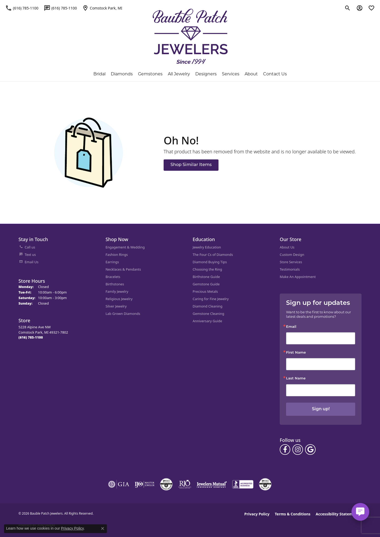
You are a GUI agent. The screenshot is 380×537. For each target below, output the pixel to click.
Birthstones (115, 284)
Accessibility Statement (337, 513)
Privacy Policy (256, 513)
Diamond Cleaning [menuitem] (207, 306)
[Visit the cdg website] (166, 484)
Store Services (291, 262)
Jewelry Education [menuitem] (207, 247)
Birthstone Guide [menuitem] (206, 276)
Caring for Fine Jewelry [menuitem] (211, 298)
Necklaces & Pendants (123, 269)
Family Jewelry (117, 291)
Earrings (112, 262)
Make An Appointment (298, 276)
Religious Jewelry (119, 298)
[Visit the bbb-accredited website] (242, 484)
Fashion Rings (117, 254)
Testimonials (290, 269)
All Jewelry (179, 73)
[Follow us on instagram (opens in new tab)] (297, 449)
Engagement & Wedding (125, 247)
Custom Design (292, 254)
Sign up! (321, 409)
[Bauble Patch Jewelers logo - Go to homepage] (190, 36)
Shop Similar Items (191, 165)
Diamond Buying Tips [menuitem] (210, 262)
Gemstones (150, 73)
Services (230, 73)
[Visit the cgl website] (265, 484)
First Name (296, 352)
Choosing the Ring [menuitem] (207, 269)
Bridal (99, 73)
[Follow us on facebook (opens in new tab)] (285, 449)
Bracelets (113, 276)
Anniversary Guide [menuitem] (207, 321)
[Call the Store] (30, 337)
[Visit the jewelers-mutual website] (212, 484)
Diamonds (122, 73)
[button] (347, 8)
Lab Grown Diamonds (123, 313)
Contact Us (275, 73)
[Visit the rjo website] (184, 484)
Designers (206, 73)
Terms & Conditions (292, 513)
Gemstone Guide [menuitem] (206, 284)
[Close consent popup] (102, 528)
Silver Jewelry (116, 306)
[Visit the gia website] (118, 484)
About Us (287, 247)
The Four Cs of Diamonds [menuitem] (213, 254)
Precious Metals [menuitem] (205, 291)
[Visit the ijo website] (144, 484)
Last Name (296, 378)
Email (291, 327)
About (251, 73)
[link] (22, 8)
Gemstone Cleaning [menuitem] (208, 313)
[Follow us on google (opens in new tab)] (310, 449)
